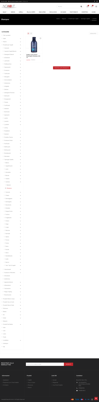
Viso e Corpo (31, 382)
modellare (5, 340)
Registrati (55, 382)
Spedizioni (6, 380)
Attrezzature (7, 285)
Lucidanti (6, 124)
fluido (4, 337)
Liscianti (6, 121)
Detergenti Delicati (9, 54)
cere (4, 331)
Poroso (7, 240)
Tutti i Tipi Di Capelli (10, 265)
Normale (8, 233)
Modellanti (7, 131)
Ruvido (7, 249)
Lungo (7, 227)
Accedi (54, 380)
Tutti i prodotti (6, 35)
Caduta (7, 179)
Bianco (7, 163)
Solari (4, 318)
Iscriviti (68, 364)
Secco (7, 253)
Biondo (7, 175)
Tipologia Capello (85, 18)
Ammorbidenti (8, 80)
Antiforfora (7, 279)
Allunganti (6, 77)
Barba (4, 311)
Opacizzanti (7, 67)
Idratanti (6, 108)
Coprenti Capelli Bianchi (10, 51)
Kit (3, 315)
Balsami (9, 185)
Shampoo (94, 20)
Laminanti (6, 61)
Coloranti (6, 48)
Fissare (6, 102)
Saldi (4, 38)
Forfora (7, 214)
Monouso (5, 308)
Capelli (29, 380)
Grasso (7, 221)
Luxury (6, 128)
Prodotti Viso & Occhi (8, 302)
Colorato (8, 192)
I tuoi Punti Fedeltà (57, 385)
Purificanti (6, 143)
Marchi (5, 42)
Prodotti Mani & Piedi (8, 305)
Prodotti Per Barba (8, 324)
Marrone (8, 230)
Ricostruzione (7, 295)
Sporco (7, 262)
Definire (6, 89)
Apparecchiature (8, 282)
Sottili (7, 259)
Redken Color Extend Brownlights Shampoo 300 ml (33, 56)
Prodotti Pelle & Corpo (9, 299)
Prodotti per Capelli (73, 18)
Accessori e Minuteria (9, 272)
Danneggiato (9, 198)
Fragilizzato (8, 218)
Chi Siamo (5, 385)
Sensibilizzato (9, 256)
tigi (4, 346)
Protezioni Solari (8, 140)
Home (58, 18)
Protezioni (6, 70)
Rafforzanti (7, 147)
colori (4, 334)
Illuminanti (6, 112)
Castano (94, 18)
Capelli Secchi (9, 166)
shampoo (5, 343)
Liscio (7, 169)
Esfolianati (7, 57)
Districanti (6, 96)
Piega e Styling (8, 292)
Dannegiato (9, 202)
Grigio (7, 224)
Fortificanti (7, 105)
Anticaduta (7, 276)
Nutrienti (6, 134)
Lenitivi (6, 118)
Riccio (7, 246)
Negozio (64, 18)
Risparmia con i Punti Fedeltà (11, 382)
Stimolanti (6, 156)
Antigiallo (6, 86)
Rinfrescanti (7, 150)
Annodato (8, 172)
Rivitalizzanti (7, 153)
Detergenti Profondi (9, 93)
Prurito (7, 243)
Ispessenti (6, 115)
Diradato (8, 208)
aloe (4, 327)
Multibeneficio (7, 64)
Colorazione (7, 288)
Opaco (7, 237)
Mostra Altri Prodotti (62, 68)
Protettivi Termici (8, 137)
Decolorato (8, 205)
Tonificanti (7, 73)
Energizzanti (7, 99)
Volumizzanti (7, 269)
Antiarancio (7, 83)
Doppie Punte (9, 211)
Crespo (7, 195)
